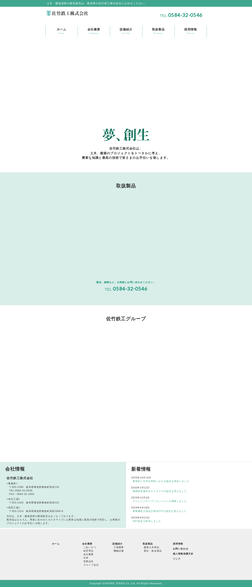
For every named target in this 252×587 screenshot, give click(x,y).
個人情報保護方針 (183, 553)
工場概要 (119, 547)
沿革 (86, 558)
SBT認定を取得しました (147, 521)
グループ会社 (91, 565)
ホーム (56, 543)
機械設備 (119, 551)
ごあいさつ (89, 547)
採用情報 (178, 543)
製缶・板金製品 (153, 551)
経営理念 (88, 551)
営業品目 (88, 561)
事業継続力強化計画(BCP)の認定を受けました (160, 511)
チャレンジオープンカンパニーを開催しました (160, 501)
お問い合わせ (180, 548)
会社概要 (87, 543)
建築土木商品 (151, 547)
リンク (177, 558)
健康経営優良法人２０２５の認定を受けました (160, 491)
